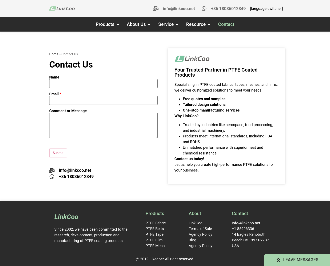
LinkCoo (66, 217)
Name (54, 77)
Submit (58, 153)
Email (55, 94)
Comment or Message (68, 111)
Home (53, 54)
